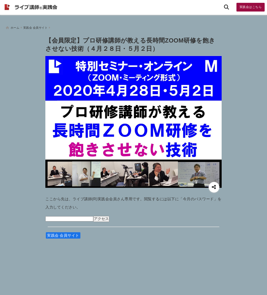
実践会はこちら (251, 7)
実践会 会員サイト (63, 234)
